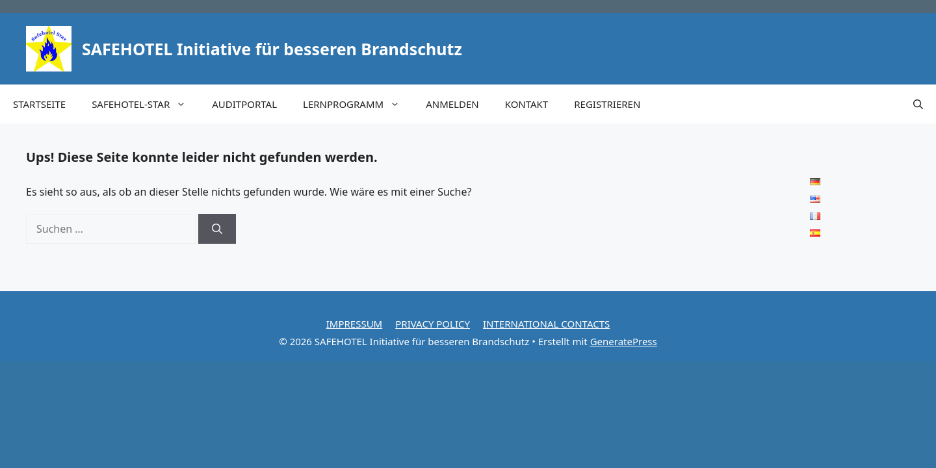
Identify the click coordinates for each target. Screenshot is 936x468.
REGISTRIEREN (607, 104)
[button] (918, 104)
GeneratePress (623, 341)
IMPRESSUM (354, 323)
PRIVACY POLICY (432, 323)
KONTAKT (527, 104)
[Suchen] (217, 229)
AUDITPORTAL (244, 104)
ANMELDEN (452, 104)
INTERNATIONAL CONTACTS (546, 323)
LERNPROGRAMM (358, 104)
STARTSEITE (39, 104)
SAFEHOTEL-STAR (145, 104)
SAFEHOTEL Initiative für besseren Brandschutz (272, 49)
